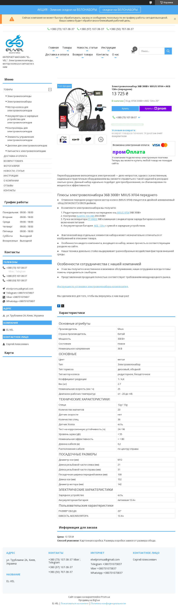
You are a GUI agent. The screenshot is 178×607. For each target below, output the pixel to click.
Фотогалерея (11, 165)
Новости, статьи (87, 47)
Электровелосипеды (19, 96)
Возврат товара (82, 54)
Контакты (102, 54)
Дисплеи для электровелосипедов (27, 145)
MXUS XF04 (123, 212)
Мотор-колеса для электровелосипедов (19, 108)
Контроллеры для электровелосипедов (19, 129)
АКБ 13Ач (99, 225)
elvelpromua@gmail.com (19, 288)
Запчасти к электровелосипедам (26, 151)
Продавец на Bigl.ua (89, 600)
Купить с (155, 108)
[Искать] (168, 51)
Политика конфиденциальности (108, 603)
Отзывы (8, 185)
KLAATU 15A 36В (85, 215)
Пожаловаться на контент (75, 603)
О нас (115, 54)
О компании (11, 180)
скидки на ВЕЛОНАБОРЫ (120, 10)
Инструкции (108, 47)
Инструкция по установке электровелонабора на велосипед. (92, 286)
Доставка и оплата (57, 54)
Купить (125, 108)
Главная (53, 47)
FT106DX (92, 219)
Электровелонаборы (19, 101)
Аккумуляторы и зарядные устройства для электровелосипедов (22, 119)
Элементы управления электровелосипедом (20, 138)
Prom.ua (105, 596)
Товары (67, 47)
